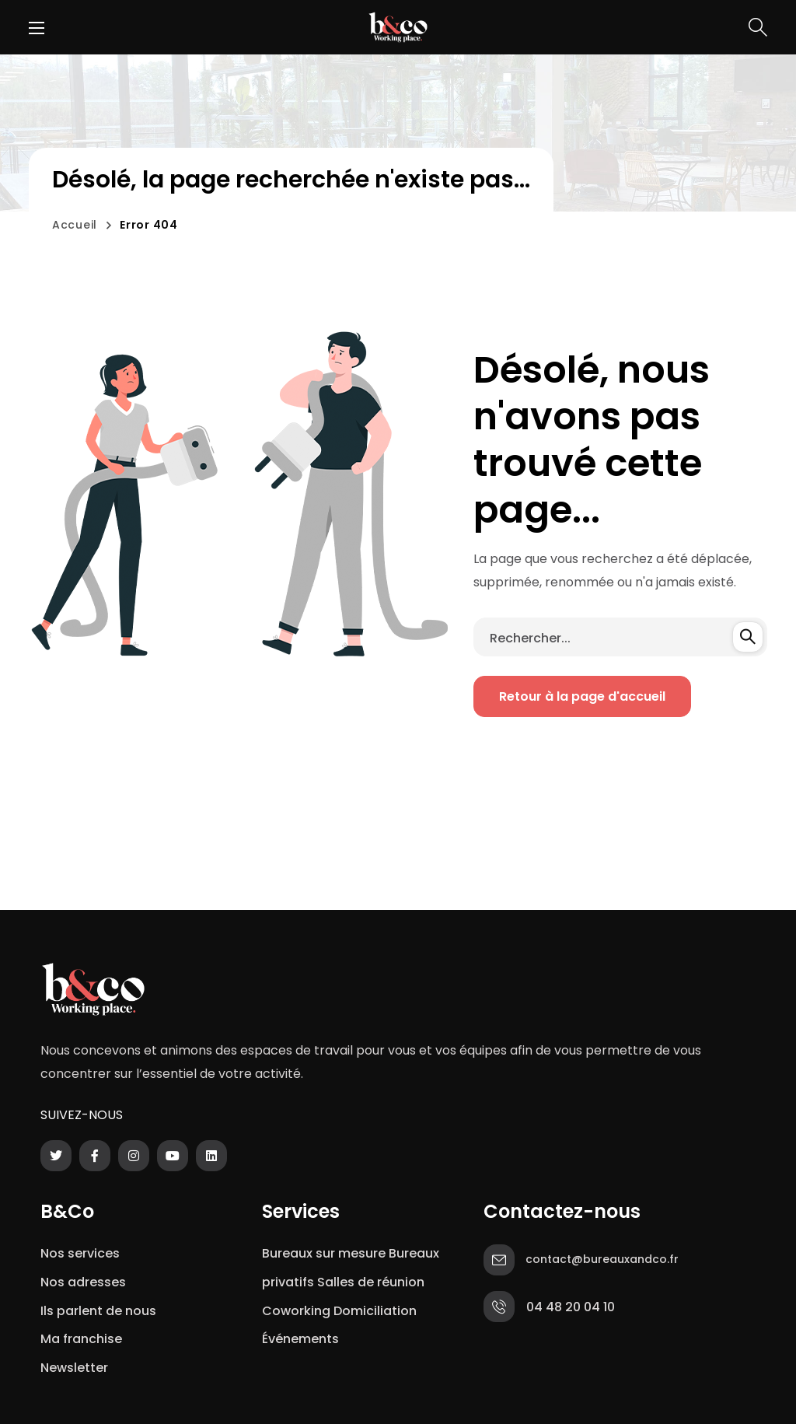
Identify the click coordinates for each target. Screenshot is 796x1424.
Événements (300, 1339)
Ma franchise (82, 1339)
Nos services (80, 1253)
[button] (758, 27)
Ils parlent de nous (98, 1311)
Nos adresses (83, 1282)
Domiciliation (375, 1311)
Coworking (296, 1311)
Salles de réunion (370, 1282)
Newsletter (77, 1368)
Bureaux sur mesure (324, 1253)
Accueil (74, 225)
